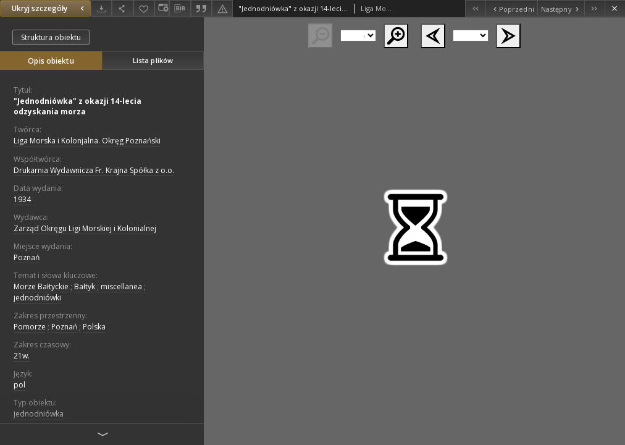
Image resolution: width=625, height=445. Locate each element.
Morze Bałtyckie (41, 286)
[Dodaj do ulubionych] (143, 8)
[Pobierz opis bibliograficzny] (179, 8)
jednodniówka (39, 414)
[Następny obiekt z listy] (560, 8)
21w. (22, 355)
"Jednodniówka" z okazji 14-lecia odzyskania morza (77, 106)
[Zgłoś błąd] (222, 8)
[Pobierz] (101, 8)
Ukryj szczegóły (49, 8)
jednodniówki (37, 297)
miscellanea (121, 286)
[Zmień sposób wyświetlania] (161, 8)
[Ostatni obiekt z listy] (594, 8)
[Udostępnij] (122, 8)
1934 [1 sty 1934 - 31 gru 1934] (22, 199)
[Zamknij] (615, 8)
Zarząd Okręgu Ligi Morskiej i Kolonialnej (85, 228)
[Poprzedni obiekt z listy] (511, 8)
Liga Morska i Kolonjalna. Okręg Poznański (87, 140)
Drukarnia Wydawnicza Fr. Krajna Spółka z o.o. (94, 170)
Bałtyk (84, 286)
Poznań (27, 257)
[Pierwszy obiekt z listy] (475, 8)
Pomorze (30, 326)
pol (19, 384)
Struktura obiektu (51, 37)
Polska (94, 326)
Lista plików (153, 60)
